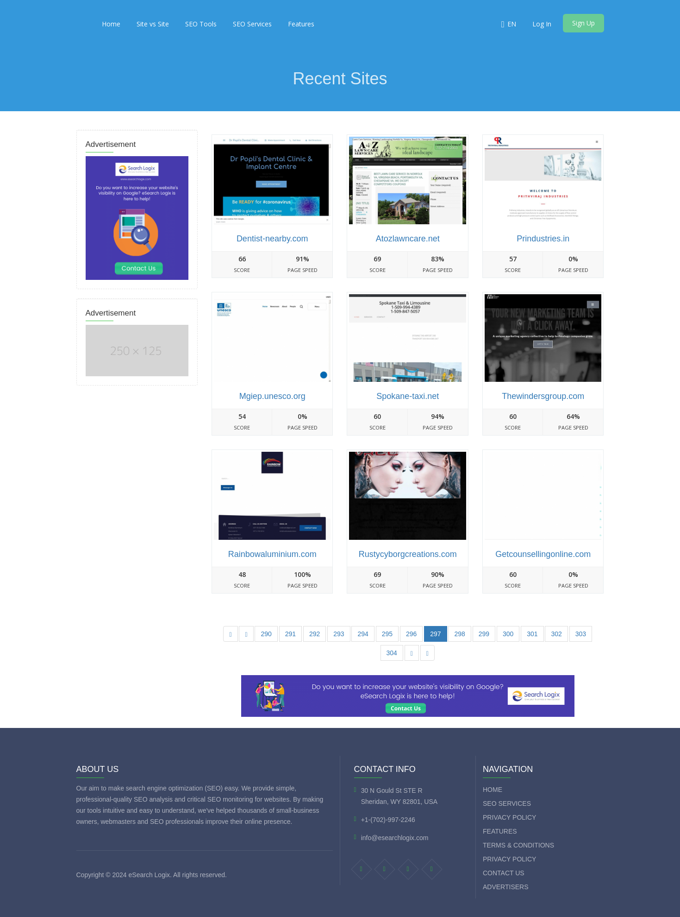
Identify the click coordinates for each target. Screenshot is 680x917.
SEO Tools (201, 23)
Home (111, 23)
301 (532, 634)
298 (459, 634)
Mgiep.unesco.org (272, 396)
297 (435, 634)
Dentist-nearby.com (272, 238)
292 (314, 634)
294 (362, 634)
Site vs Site (153, 23)
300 (508, 634)
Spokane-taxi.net (407, 396)
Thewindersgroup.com (543, 396)
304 (392, 653)
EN (511, 23)
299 (484, 634)
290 (266, 634)
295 (387, 634)
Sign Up (583, 23)
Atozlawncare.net (408, 238)
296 (411, 634)
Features (301, 23)
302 (556, 634)
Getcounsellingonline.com (543, 554)
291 (290, 634)
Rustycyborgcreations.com (408, 554)
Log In (541, 23)
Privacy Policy (509, 817)
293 (338, 634)
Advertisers (506, 887)
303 (580, 634)
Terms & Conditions (518, 845)
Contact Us (503, 873)
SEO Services (252, 23)
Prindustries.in (543, 238)
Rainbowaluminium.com (272, 554)
